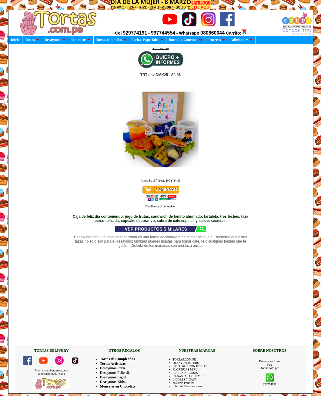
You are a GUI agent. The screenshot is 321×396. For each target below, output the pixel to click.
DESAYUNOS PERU (186, 362)
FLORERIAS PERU (185, 369)
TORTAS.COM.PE (184, 359)
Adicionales (241, 40)
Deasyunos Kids (112, 382)
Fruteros (216, 40)
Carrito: (237, 33)
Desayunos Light (113, 377)
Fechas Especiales (148, 40)
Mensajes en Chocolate (117, 386)
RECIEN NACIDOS (185, 372)
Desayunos (55, 40)
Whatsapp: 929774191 (51, 373)
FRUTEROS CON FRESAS (190, 366)
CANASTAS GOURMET (188, 376)
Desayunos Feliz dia (115, 373)
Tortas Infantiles (111, 40)
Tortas (32, 40)
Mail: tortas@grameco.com (51, 370)
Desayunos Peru (112, 368)
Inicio (15, 40)
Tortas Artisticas (113, 363)
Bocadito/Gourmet (185, 40)
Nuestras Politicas (184, 382)
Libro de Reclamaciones (187, 386)
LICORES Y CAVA (185, 379)
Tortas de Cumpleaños (117, 359)
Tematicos (81, 40)
